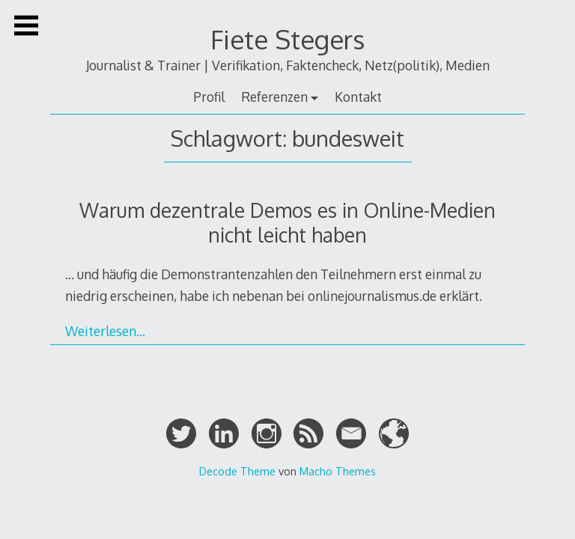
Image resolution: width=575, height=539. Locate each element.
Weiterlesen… (105, 331)
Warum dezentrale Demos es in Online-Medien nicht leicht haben (287, 222)
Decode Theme (237, 471)
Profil (209, 96)
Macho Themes (337, 471)
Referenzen (274, 96)
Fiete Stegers (287, 39)
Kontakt (358, 96)
